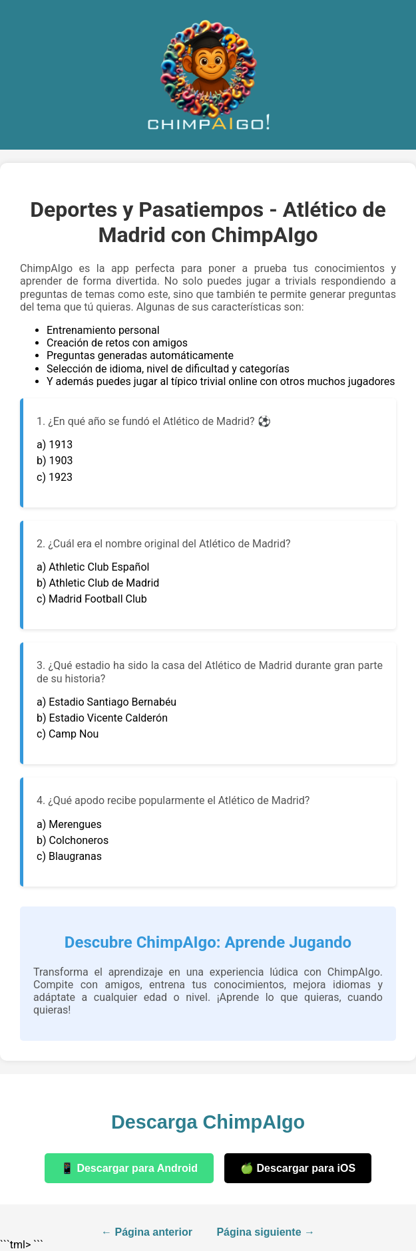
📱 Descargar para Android (129, 1168)
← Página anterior (146, 1232)
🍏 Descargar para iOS (297, 1168)
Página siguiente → (265, 1232)
